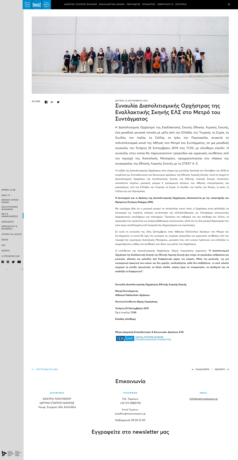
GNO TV (6, 196)
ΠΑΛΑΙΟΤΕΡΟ (203, 369)
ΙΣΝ (3, 245)
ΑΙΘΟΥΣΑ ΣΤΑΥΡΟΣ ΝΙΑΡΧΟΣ (81, 4)
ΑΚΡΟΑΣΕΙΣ (8, 222)
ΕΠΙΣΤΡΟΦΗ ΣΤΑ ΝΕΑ (48, 369)
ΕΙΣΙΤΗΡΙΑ (182, 4)
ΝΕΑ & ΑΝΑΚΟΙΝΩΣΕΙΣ (10, 215)
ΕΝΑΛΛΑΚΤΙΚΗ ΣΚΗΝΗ (113, 4)
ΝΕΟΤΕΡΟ (220, 369)
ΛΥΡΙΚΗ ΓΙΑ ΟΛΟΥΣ (12, 234)
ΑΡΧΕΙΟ (6, 251)
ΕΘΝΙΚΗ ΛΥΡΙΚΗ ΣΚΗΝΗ (10, 201)
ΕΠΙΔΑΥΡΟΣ (149, 4)
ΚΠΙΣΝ (5, 240)
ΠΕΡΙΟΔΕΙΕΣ (134, 4)
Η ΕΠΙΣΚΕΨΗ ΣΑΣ (11, 256)
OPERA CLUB (8, 190)
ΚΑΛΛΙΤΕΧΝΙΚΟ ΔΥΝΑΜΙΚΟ (10, 208)
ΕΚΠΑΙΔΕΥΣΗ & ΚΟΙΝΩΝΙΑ (9, 227)
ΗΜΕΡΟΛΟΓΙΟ (166, 4)
